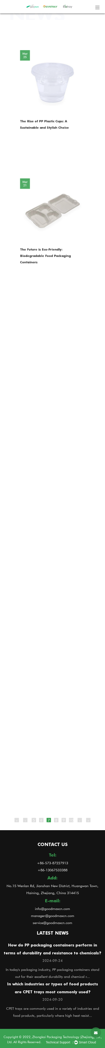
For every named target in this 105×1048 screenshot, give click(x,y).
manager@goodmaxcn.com (52, 915)
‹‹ (17, 820)
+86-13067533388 (52, 870)
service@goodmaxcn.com (52, 922)
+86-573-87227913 (52, 863)
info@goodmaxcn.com (52, 908)
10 (71, 820)
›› (88, 820)
